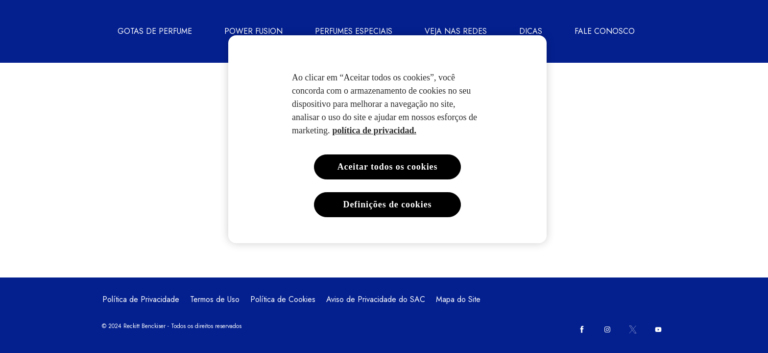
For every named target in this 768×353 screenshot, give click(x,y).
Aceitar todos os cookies (387, 167)
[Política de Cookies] (283, 299)
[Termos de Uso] (215, 299)
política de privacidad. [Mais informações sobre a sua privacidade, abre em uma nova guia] (374, 130)
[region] (387, 139)
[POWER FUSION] (253, 31)
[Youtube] (658, 329)
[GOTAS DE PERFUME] (154, 31)
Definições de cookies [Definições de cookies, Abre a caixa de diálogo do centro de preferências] (387, 204)
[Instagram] (607, 329)
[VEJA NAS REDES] (455, 31)
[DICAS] (531, 31)
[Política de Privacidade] (141, 299)
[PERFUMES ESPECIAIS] (353, 31)
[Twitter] (633, 329)
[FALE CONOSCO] (604, 31)
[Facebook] (582, 329)
